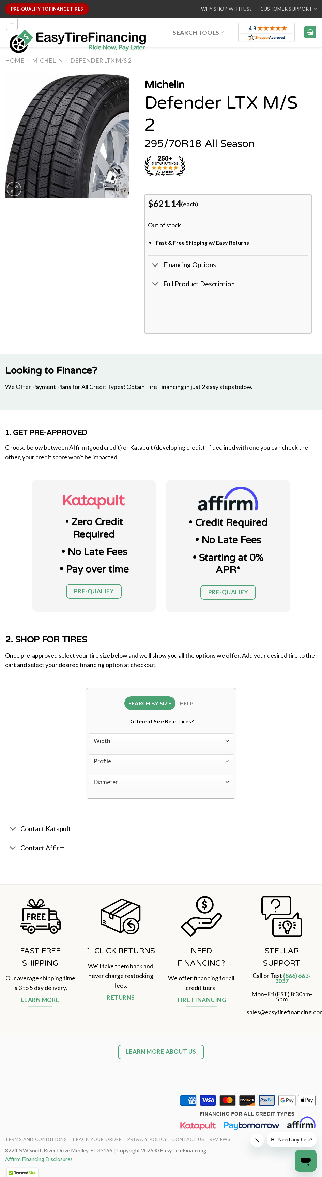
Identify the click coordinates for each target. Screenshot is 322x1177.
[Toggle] (155, 265)
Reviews (220, 1141)
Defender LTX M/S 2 (100, 60)
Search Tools (198, 32)
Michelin (47, 60)
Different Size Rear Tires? (161, 722)
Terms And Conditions (36, 1141)
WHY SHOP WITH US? (226, 9)
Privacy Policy (147, 1141)
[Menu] (12, 24)
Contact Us (188, 1141)
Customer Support (288, 8)
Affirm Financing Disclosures (39, 1160)
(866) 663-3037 (293, 979)
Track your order (97, 1141)
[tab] (149, 703)
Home (14, 60)
